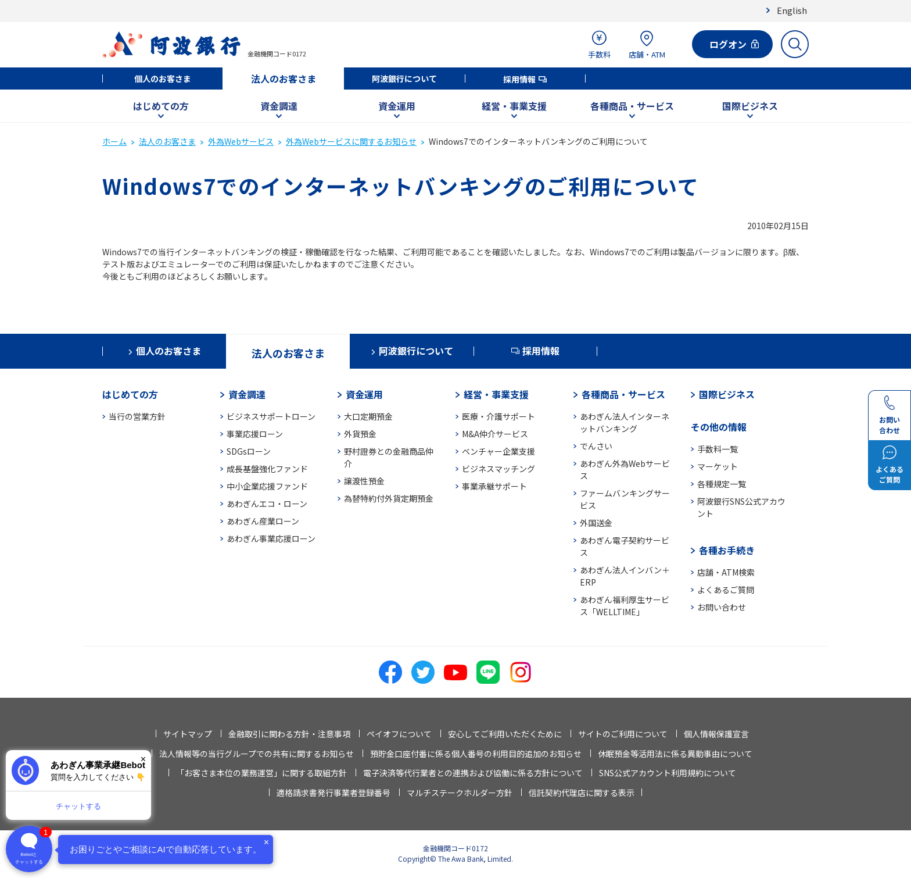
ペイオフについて (399, 734)
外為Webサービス (241, 141)
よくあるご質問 (725, 589)
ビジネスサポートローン (271, 416)
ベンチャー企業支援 (498, 451)
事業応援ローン (255, 434)
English (792, 10)
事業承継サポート (494, 486)
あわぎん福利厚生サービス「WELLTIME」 (624, 606)
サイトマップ (187, 734)
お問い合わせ (721, 607)
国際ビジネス (750, 106)
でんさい (596, 446)
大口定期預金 (368, 416)
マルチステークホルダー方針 (459, 792)
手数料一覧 (717, 449)
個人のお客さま (162, 78)
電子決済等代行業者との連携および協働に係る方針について (473, 773)
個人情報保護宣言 (716, 734)
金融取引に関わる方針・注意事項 (289, 734)
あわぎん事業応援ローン (271, 538)
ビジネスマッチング (498, 468)
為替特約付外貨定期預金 (388, 498)
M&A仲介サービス (495, 434)
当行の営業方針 (137, 416)
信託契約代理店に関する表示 (581, 792)
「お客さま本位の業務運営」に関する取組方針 (261, 773)
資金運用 (396, 106)
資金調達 (278, 106)
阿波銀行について (404, 78)
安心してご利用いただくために (505, 734)
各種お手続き (727, 550)
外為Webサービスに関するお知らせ (351, 141)
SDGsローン (249, 451)
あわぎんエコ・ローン (267, 503)
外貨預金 (360, 434)
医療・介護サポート (498, 416)
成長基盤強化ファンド (267, 468)
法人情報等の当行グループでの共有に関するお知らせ (256, 753)
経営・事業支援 (514, 106)
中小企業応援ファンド (267, 486)
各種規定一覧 (721, 484)
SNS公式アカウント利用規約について (667, 773)
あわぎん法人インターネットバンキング (624, 422)
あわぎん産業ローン (263, 521)
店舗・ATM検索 (726, 572)
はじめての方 (161, 106)
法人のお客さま (283, 78)
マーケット (717, 466)
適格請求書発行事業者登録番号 (333, 792)
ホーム (114, 141)
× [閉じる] (143, 759)
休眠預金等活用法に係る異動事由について (675, 753)
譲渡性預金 (364, 481)
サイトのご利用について (623, 734)
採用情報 (519, 79)
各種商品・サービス (632, 106)
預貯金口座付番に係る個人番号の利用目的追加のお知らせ (476, 753)
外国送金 (596, 523)
